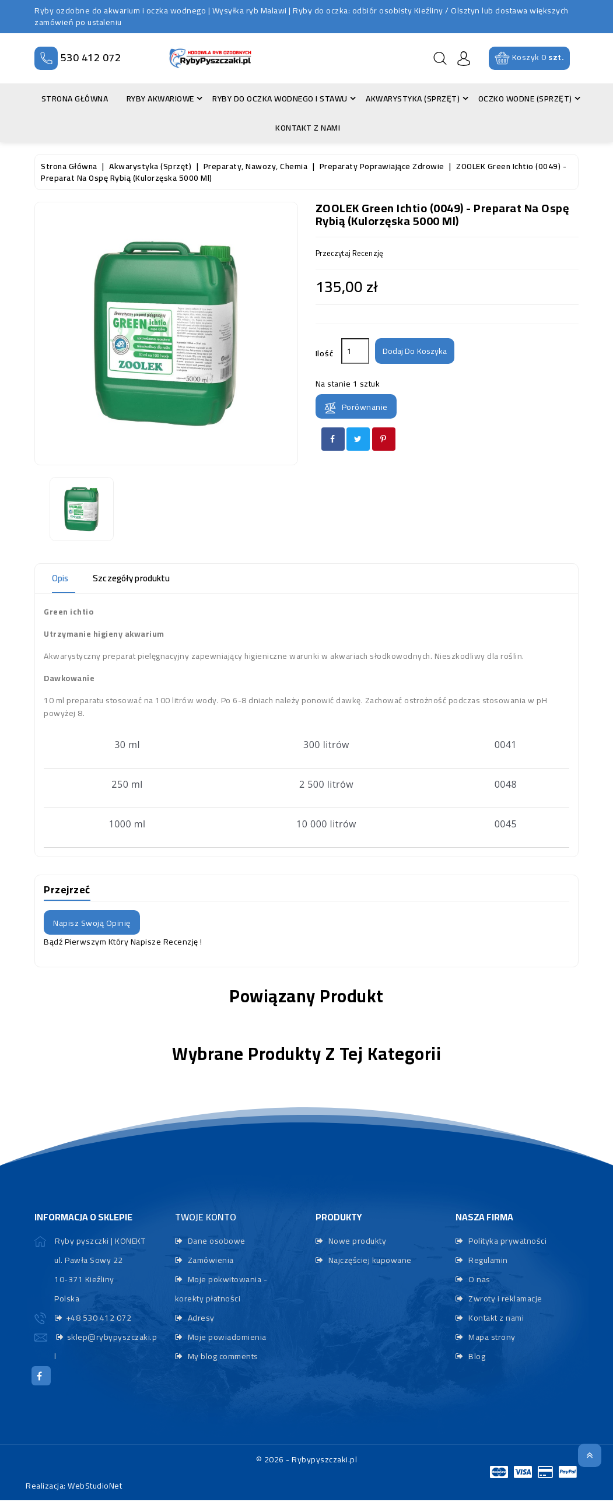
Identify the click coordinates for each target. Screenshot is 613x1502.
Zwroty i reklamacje (504, 1298)
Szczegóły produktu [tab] (144, 578)
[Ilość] (355, 351)
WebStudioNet (95, 1487)
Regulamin (487, 1260)
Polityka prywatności (507, 1240)
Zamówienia (209, 1260)
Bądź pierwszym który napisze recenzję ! (123, 941)
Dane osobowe (215, 1240)
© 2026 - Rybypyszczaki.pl (307, 1461)
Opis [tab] (63, 578)
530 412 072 (91, 57)
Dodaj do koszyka (419, 351)
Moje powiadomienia (226, 1337)
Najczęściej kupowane (369, 1260)
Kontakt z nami (495, 1317)
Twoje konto (205, 1217)
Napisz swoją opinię (92, 923)
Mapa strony (491, 1337)
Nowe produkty (356, 1240)
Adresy (200, 1317)
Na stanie (333, 383)
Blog (476, 1356)
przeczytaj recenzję (354, 253)
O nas (479, 1279)
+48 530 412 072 (99, 1317)
